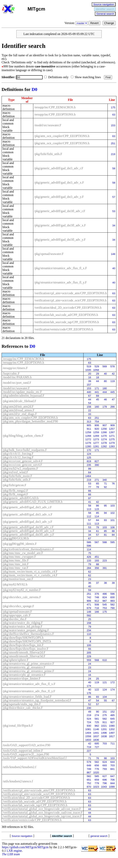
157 (89, 384)
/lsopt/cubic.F (11, 373)
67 (89, 395)
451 (97, 556)
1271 (112, 435)
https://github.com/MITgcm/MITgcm (25, 847)
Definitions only (57, 77)
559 (89, 660)
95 (105, 505)
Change (109, 23)
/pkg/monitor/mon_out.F (18, 579)
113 (89, 509)
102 (112, 512)
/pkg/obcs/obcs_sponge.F (18, 606)
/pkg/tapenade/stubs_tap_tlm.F (22, 704)
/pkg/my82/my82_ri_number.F (22, 590)
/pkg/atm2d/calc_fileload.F (19, 401)
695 (97, 743)
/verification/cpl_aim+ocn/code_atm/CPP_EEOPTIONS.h (70, 293)
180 (104, 388)
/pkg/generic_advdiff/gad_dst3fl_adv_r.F (59, 211)
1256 (104, 428)
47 (113, 399)
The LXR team (11, 854)
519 (89, 366)
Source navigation (103, 4)
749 (89, 768)
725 (97, 722)
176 (89, 693)
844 (112, 783)
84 (97, 520)
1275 (112, 439)
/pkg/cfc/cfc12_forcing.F (18, 457)
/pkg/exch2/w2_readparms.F (20, 468)
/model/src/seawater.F (47, 125)
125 (89, 457)
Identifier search (105, 9)
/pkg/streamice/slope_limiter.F (22, 678)
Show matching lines (86, 77)
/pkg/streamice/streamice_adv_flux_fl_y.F (60, 282)
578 (112, 366)
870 (89, 786)
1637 (96, 736)
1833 (88, 739)
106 (112, 527)
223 (104, 560)
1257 (112, 428)
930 (89, 725)
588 (104, 542)
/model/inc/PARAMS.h (17, 377)
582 (112, 604)
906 (97, 425)
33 (89, 414)
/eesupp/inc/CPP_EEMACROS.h (55, 107)
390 (97, 465)
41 (89, 501)
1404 (88, 732)
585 (97, 776)
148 (113, 254)
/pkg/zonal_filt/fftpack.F (18, 725)
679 (89, 608)
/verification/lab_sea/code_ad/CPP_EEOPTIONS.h (66, 314)
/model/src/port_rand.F (17, 382)
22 (89, 410)
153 (113, 125)
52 (89, 704)
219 (113, 154)
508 (97, 604)
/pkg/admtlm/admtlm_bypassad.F (23, 395)
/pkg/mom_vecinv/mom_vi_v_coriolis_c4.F (30, 575)
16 (89, 377)
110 (89, 634)
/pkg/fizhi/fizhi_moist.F (17, 476)
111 (89, 523)
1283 (112, 446)
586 (89, 542)
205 (89, 652)
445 (112, 392)
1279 (112, 442)
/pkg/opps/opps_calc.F (17, 615)
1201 (104, 729)
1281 (96, 446)
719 (89, 747)
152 (112, 711)
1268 (88, 435)
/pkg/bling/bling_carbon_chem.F (23, 435)
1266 (104, 432)
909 (112, 425)
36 (89, 582)
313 (89, 421)
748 (97, 597)
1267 (112, 432)
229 (89, 656)
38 (105, 582)
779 (97, 783)
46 (105, 399)
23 (89, 579)
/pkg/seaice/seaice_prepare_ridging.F (26, 630)
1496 (104, 732)
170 (89, 450)
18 (97, 377)
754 (97, 421)
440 (89, 392)
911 (89, 428)
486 (104, 593)
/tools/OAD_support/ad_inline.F (23, 750)
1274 (104, 439)
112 (89, 516)
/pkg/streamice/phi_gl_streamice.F (24, 674)
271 (97, 479)
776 (97, 768)
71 (105, 483)
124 (89, 453)
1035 (88, 369)
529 (97, 366)
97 (89, 498)
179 (104, 406)
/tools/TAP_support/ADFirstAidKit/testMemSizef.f (35, 758)
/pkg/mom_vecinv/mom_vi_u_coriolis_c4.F (30, 571)
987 (104, 600)
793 (104, 768)
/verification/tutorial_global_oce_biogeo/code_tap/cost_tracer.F (42, 816)
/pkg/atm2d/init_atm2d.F (18, 406)
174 (89, 685)
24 (89, 663)
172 (112, 682)
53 (113, 211)
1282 (104, 446)
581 (97, 718)
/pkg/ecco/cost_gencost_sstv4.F (22, 464)
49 (89, 711)
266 (112, 406)
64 (89, 472)
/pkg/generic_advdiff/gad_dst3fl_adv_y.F (60, 239)
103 (112, 505)
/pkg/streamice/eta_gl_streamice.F (24, 667)
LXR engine (14, 850)
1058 (96, 369)
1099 (112, 786)
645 (112, 718)
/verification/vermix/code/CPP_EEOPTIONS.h (63, 329)
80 (105, 381)
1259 (96, 432)
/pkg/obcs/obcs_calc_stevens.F (22, 597)
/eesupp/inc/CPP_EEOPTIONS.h (55, 114)
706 (112, 779)
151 (104, 711)
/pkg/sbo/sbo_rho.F (15, 619)
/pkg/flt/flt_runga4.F (15, 494)
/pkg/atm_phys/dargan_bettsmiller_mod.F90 (30, 421)
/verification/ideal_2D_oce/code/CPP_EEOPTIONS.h (67, 307)
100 (89, 645)
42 (113, 373)
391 (104, 568)
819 (89, 461)
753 (104, 608)
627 (104, 776)
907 (104, 425)
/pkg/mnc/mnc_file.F (16, 560)
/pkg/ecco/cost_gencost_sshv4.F (23, 461)
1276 (88, 442)
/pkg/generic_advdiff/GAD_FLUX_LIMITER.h (33, 501)
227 (89, 750)
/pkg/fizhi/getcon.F (14, 485)
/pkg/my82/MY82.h (15, 584)
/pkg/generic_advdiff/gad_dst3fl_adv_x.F (60, 225)
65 (97, 483)
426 (89, 556)
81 (105, 534)
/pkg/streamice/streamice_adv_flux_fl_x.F (60, 268)
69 (97, 395)
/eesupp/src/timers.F (15, 368)
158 (89, 406)
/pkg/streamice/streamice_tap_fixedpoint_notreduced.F (37, 700)
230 (89, 707)
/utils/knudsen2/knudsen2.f (19, 767)
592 (89, 615)
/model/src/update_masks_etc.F (22, 392)
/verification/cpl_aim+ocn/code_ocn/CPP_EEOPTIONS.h (70, 300)
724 (89, 722)
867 (89, 772)
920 (97, 428)
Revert (94, 23)
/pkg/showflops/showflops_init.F (23, 645)
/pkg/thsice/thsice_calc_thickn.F (23, 707)
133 (89, 560)
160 (97, 406)
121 (104, 682)
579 (89, 761)
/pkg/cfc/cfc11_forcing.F (18, 453)
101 (112, 520)
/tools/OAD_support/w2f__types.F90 (26, 754)
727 (97, 747)
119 (112, 381)
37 (97, 582)
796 (104, 783)
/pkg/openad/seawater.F (49, 254)
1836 (96, 739)
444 (104, 392)
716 (97, 608)
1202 (112, 729)
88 (113, 531)
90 (97, 711)
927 (112, 722)
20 (89, 373)
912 (97, 600)
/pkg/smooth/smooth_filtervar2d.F (24, 652)
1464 (88, 476)
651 (89, 779)
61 (97, 531)
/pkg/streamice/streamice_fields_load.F (27, 696)
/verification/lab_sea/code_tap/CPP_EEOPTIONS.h (66, 322)
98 (105, 758)
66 (89, 490)
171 (97, 388)
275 (104, 715)
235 (89, 465)
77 (89, 487)
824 (104, 597)
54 (89, 403)
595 (112, 542)
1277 (96, 442)
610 (104, 660)
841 (112, 768)
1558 (88, 736)
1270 (104, 435)
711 (112, 743)
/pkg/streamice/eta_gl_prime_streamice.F (28, 663)
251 (113, 143)
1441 (96, 732)
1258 (88, 432)
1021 (104, 725)
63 (113, 114)
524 (89, 718)
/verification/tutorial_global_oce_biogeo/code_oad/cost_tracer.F (43, 812)
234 (89, 630)
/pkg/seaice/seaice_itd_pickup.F (22, 626)
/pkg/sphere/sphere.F (16, 660)
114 (97, 516)
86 (97, 505)
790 (112, 608)
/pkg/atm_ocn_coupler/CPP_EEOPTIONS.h (61, 136)
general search (98, 836)
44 (97, 381)
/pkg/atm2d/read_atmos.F (18, 410)
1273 (96, 439)
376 (97, 593)
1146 (96, 729)
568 (97, 660)
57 (113, 196)
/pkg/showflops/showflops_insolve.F (25, 648)
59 (89, 590)
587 (97, 542)
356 (97, 568)
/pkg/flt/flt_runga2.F (15, 490)
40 (113, 268)
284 (89, 568)
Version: (76, 23)
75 (89, 553)
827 (97, 461)
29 (97, 373)
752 (89, 783)
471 (89, 604)
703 (104, 743)
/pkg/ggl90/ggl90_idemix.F (20, 543)
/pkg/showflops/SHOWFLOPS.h (23, 637)
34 (113, 225)
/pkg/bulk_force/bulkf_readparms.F (25, 450)
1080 (112, 725)
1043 (104, 786)
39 (89, 381)
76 (113, 483)
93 (105, 520)
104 (104, 696)
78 (97, 487)
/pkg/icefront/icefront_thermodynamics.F (28, 549)
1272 (88, 439)
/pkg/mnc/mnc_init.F (16, 564)
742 (89, 597)
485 (112, 715)
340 (104, 479)
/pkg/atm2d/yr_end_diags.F (20, 414)
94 (105, 512)
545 (104, 604)
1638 (104, 736)
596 (89, 545)
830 (112, 597)
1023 (96, 786)
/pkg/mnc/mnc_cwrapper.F (19, 556)
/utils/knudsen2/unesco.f (18, 781)
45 (97, 399)
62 (89, 571)
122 (97, 689)
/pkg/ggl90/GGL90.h (16, 538)
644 (112, 761)
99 (89, 468)
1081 (88, 729)
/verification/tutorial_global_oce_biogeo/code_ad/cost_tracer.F (42, 808)
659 (97, 779)
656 (97, 765)
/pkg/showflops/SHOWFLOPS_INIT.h (27, 641)
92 (105, 487)
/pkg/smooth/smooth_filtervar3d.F (24, 656)
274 (97, 715)
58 (113, 168)
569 (104, 366)
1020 (96, 772)
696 (104, 779)
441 (97, 392)
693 (104, 765)
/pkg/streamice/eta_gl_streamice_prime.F (28, 671)
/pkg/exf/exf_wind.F (15, 472)
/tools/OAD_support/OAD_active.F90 (26, 745)
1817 (112, 736)
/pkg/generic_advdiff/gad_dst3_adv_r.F (58, 168)
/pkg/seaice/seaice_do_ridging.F (23, 622)
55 (89, 648)
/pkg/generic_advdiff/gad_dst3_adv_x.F (59, 182)
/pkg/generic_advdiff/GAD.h (21, 498)
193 (97, 560)
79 (97, 527)
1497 (112, 732)
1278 (104, 442)
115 (97, 509)
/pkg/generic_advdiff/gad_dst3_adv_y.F (59, 196)
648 (89, 765)
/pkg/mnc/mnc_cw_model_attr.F (23, 553)
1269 (96, 435)
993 (112, 600)
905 (89, 425)
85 (97, 512)
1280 (88, 446)
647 (112, 776)
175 (113, 107)
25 (89, 619)
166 (97, 611)
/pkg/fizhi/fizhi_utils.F (48, 154)
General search (105, 13)
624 (104, 761)
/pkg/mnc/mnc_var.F (15, 567)
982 (97, 725)
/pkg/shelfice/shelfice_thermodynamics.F (28, 634)
